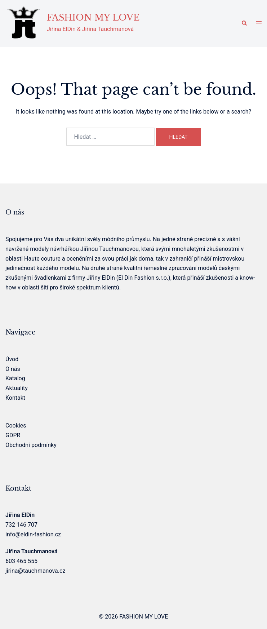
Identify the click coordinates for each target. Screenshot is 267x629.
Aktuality (16, 388)
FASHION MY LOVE (93, 17)
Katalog (15, 378)
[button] (244, 23)
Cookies (15, 425)
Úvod (11, 359)
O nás (12, 369)
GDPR (12, 435)
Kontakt (15, 397)
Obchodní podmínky (31, 445)
